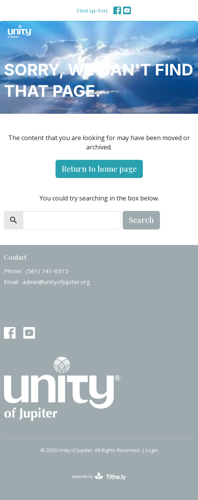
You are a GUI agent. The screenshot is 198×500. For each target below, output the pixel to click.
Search (141, 219)
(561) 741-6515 (92, 10)
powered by (99, 476)
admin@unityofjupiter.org (56, 282)
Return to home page (99, 168)
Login (152, 450)
